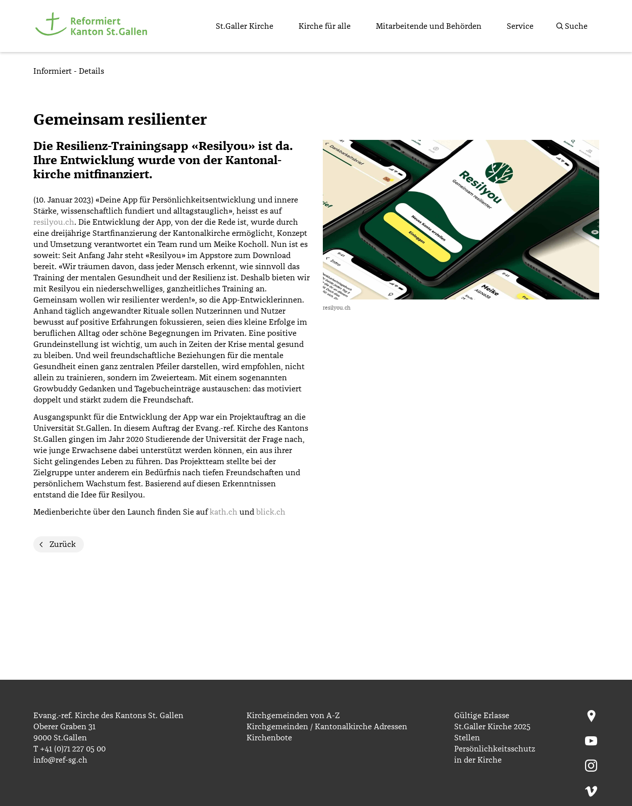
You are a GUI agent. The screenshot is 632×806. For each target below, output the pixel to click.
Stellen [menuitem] (467, 738)
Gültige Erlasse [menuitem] (481, 716)
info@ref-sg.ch (60, 760)
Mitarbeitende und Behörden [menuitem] (428, 26)
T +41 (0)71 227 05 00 (69, 749)
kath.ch (223, 512)
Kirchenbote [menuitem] (269, 738)
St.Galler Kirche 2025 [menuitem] (492, 727)
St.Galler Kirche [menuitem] (244, 26)
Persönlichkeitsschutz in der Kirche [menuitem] (494, 754)
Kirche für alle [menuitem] (325, 26)
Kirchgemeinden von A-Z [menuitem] (293, 716)
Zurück (63, 544)
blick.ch (270, 512)
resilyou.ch (53, 222)
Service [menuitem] (520, 26)
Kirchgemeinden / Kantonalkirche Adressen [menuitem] (327, 727)
